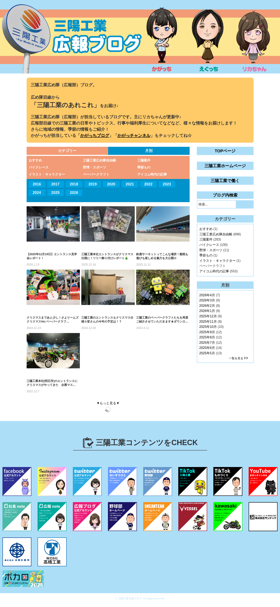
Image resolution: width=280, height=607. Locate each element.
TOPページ (225, 151)
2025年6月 (207, 348)
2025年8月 (207, 337)
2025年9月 (207, 332)
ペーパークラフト (96, 174)
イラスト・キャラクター (47, 174)
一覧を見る (236, 358)
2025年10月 (208, 326)
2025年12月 (208, 316)
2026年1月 (207, 311)
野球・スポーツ (94, 167)
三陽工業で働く (225, 180)
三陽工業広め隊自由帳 (99, 160)
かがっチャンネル (133, 135)
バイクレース (38, 167)
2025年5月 (207, 353)
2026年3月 (207, 300)
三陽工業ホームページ (225, 166)
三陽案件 (143, 160)
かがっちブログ (94, 135)
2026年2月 (207, 305)
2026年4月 (207, 295)
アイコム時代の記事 (152, 174)
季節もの (143, 167)
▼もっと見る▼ (108, 403)
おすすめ (35, 160)
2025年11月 (208, 321)
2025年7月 (207, 342)
